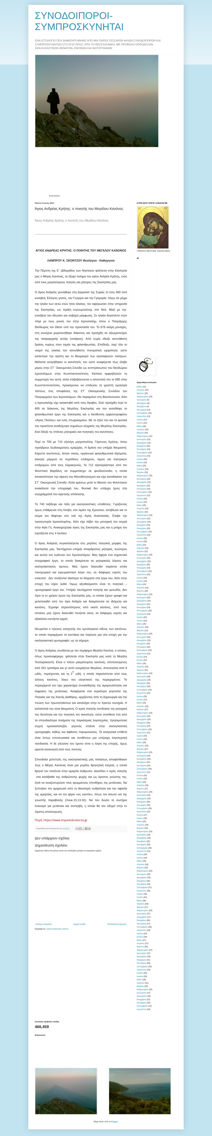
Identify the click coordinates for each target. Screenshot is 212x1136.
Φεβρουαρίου (142, 396)
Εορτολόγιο (54, 196)
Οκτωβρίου (141, 410)
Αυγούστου (141, 416)
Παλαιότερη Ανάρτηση (116, 924)
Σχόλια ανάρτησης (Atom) (57, 929)
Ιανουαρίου (141, 400)
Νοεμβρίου (141, 406)
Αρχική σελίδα (79, 924)
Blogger (114, 1121)
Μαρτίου (140, 393)
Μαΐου (139, 387)
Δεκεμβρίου (142, 403)
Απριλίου (141, 390)
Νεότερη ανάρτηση (44, 924)
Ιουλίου (140, 420)
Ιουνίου (140, 423)
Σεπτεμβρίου (142, 413)
